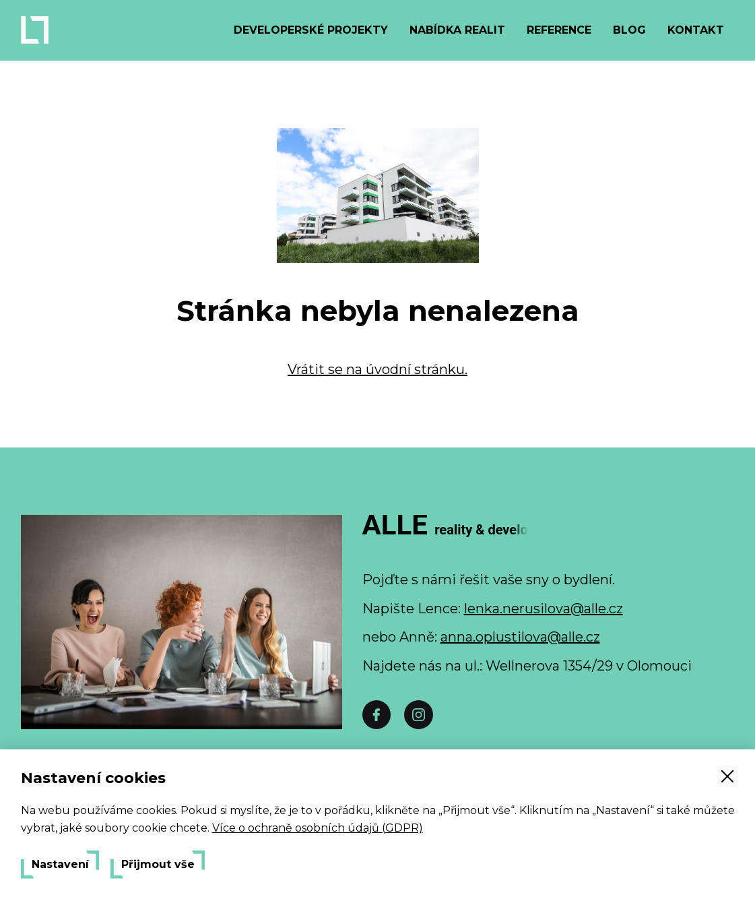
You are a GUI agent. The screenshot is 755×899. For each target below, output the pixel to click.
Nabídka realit (457, 30)
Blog (629, 30)
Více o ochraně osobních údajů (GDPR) (317, 828)
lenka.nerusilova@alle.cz (543, 608)
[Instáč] (418, 714)
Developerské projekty (311, 30)
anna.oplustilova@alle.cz (520, 637)
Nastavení (60, 864)
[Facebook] (376, 714)
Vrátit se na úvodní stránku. (377, 369)
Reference (559, 30)
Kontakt (695, 30)
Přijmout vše (157, 864)
